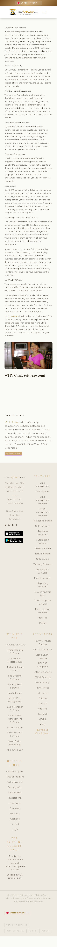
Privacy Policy (15, 932)
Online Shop (42, 559)
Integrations (15, 798)
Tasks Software (42, 554)
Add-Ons (42, 709)
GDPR (42, 720)
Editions (42, 699)
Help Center (42, 693)
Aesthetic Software (42, 521)
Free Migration (14, 788)
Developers (15, 803)
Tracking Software (42, 565)
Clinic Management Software (43, 501)
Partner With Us (15, 782)
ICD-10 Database (42, 678)
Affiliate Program (14, 772)
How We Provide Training (42, 643)
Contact (15, 824)
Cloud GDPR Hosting (42, 657)
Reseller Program (15, 777)
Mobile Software (42, 578)
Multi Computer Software (42, 603)
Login (15, 830)
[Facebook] (16, 525)
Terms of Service (17, 926)
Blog (42, 725)
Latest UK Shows (42, 672)
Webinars (15, 814)
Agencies (15, 819)
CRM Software (42, 526)
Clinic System (42, 492)
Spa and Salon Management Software (14, 719)
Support (42, 714)
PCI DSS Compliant (42, 666)
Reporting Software (42, 586)
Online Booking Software (15, 652)
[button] (44, 12)
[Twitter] (5, 525)
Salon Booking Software (14, 735)
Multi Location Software (42, 612)
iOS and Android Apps (42, 594)
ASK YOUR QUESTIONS (13, 454)
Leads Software (43, 549)
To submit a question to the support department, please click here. (15, 864)
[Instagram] (9, 525)
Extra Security (43, 683)
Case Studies (14, 793)
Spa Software (15, 693)
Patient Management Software (43, 513)
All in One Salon (15, 750)
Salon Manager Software (15, 709)
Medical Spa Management (15, 701)
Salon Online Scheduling (14, 744)
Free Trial (42, 618)
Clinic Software (12, 317)
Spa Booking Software (15, 678)
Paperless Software (43, 534)
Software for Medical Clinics (14, 661)
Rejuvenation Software (42, 572)
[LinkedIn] (13, 525)
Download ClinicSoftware (42, 732)
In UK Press (43, 688)
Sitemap (42, 704)
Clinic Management (43, 485)
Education (14, 809)
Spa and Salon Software (14, 687)
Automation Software (42, 542)
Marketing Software (15, 645)
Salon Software (15, 728)
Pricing (42, 623)
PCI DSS (46, 932)
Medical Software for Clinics (15, 670)
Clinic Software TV (42, 650)
